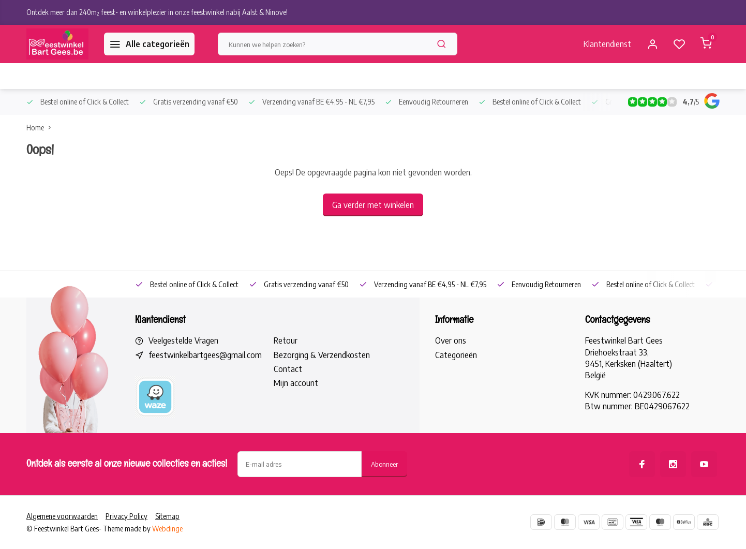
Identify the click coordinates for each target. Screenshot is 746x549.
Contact (288, 369)
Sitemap (167, 516)
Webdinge (167, 528)
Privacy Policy (126, 516)
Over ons (450, 340)
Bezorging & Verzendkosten (322, 355)
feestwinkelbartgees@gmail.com (205, 355)
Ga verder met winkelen (373, 205)
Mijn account (296, 383)
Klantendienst (607, 44)
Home (40, 127)
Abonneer (384, 463)
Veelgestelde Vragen (183, 340)
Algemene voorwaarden (62, 516)
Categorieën (456, 355)
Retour (285, 340)
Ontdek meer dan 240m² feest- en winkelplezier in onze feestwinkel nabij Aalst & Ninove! (157, 12)
